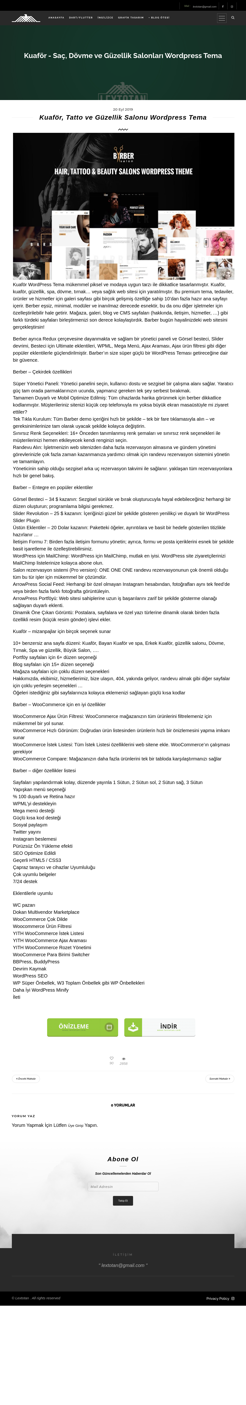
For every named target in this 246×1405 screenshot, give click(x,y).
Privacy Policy (217, 1298)
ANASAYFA (56, 17)
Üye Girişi (75, 1126)
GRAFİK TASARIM (131, 17)
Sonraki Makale (220, 1078)
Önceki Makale (26, 1078)
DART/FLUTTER (81, 17)
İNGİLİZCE (105, 17)
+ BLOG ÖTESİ (159, 17)
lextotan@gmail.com (205, 6)
